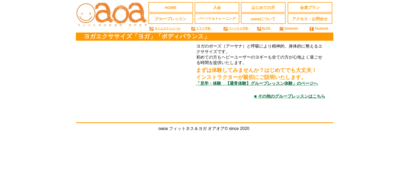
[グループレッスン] (170, 18)
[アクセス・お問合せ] (310, 18)
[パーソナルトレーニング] (217, 18)
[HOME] (170, 7)
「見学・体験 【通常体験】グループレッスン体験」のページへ (257, 83)
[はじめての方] (263, 7)
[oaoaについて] (263, 18)
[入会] (217, 7)
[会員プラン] (310, 7)
